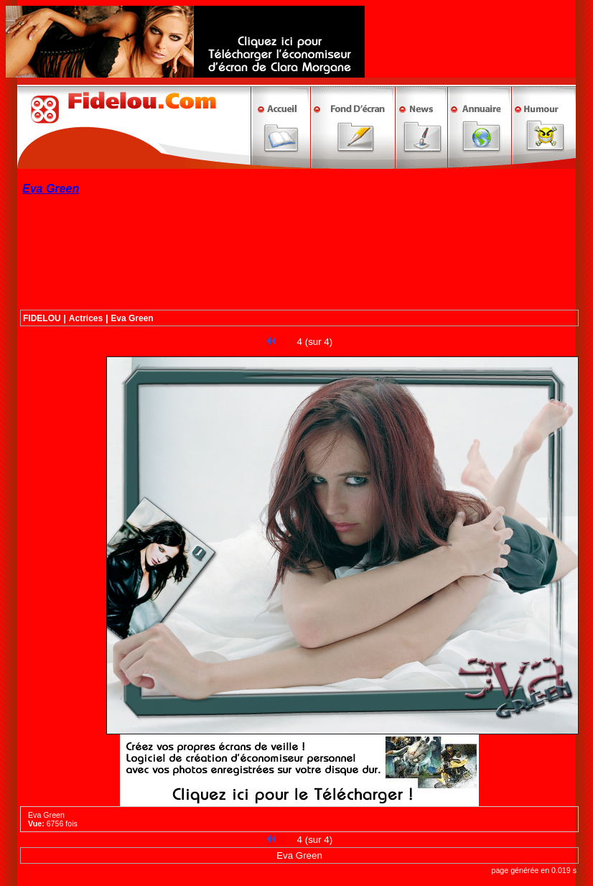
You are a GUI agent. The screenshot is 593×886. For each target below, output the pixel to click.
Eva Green (132, 318)
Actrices (86, 318)
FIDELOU (42, 318)
